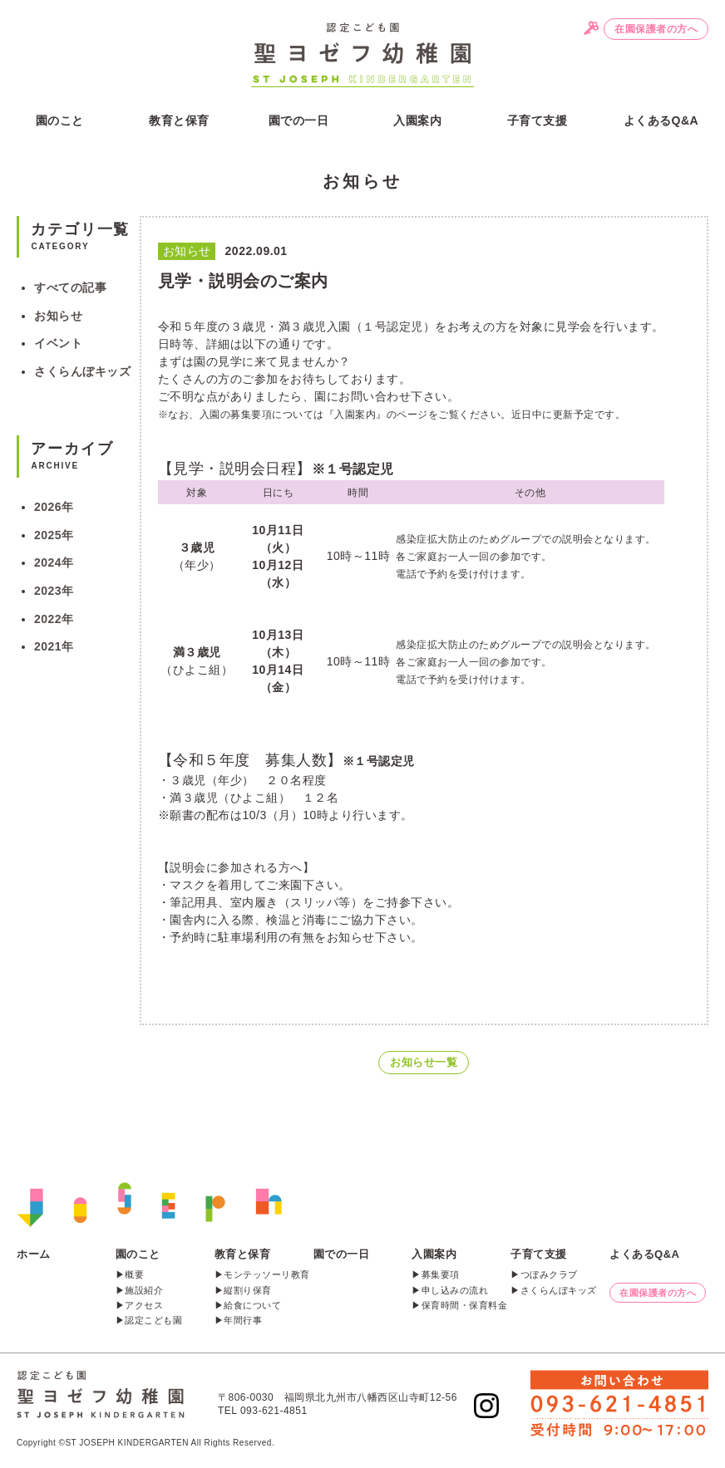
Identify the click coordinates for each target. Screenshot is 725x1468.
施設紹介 (144, 1290)
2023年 (54, 590)
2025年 (54, 535)
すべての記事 (70, 287)
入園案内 (417, 120)
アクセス (144, 1305)
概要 (134, 1274)
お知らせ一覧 (423, 1062)
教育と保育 (179, 120)
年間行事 (243, 1320)
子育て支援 (537, 120)
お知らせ (58, 315)
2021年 (54, 646)
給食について (252, 1305)
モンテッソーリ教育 (267, 1274)
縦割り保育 (248, 1290)
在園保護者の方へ (656, 29)
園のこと (60, 120)
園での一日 (299, 120)
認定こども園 (153, 1320)
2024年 (54, 562)
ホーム (34, 1254)
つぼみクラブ (549, 1274)
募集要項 (441, 1274)
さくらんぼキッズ (82, 371)
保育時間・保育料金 (465, 1305)
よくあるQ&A (661, 120)
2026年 (54, 506)
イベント (58, 343)
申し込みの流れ (455, 1290)
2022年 (54, 619)
